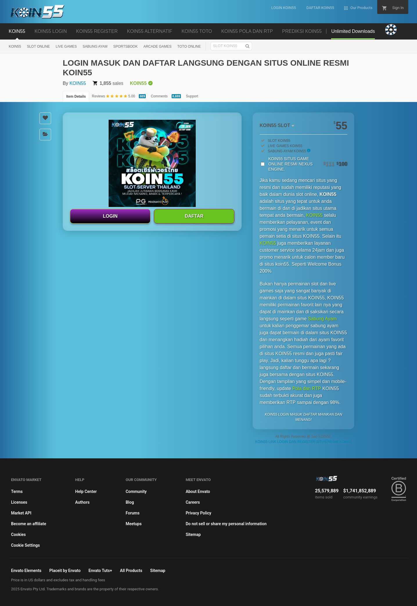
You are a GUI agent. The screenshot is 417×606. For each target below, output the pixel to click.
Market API (21, 513)
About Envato (198, 491)
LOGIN (110, 216)
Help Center (86, 491)
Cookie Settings (25, 545)
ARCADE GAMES (157, 46)
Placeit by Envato (65, 570)
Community (136, 491)
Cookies (18, 534)
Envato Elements (26, 570)
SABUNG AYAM (95, 46)
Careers (193, 502)
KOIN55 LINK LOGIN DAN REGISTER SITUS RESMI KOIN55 (303, 442)
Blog (130, 502)
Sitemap (193, 534)
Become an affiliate (28, 523)
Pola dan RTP (306, 388)
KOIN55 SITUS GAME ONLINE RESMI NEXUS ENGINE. (307, 164)
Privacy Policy (198, 513)
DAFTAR (194, 216)
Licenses (19, 502)
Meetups (134, 523)
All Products (131, 570)
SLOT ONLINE (38, 46)
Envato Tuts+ (100, 570)
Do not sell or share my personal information (226, 523)
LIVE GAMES (66, 46)
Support (192, 96)
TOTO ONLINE (189, 46)
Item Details (76, 96)
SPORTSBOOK (125, 46)
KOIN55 (15, 46)
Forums (133, 513)
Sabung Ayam (322, 318)
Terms (17, 491)
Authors (82, 502)
